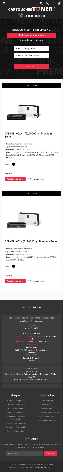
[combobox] (31, 48)
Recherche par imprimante (31, 35)
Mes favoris (47, 408)
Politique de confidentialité (47, 412)
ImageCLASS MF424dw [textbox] (27, 55)
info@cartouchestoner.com (31, 321)
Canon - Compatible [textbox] (25, 48)
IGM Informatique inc (44, 467)
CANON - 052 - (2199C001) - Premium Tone (31, 241)
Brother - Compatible (16, 400)
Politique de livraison (47, 420)
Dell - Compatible (15, 408)
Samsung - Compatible (16, 427)
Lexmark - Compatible (15, 423)
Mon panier (47, 404)
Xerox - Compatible (15, 431)
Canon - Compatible (16, 404)
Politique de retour (47, 416)
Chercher (31, 66)
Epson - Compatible (15, 412)
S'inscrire (50, 453)
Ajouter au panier (15, 179)
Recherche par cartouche (31, 40)
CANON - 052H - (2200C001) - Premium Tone (28, 135)
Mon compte (47, 400)
